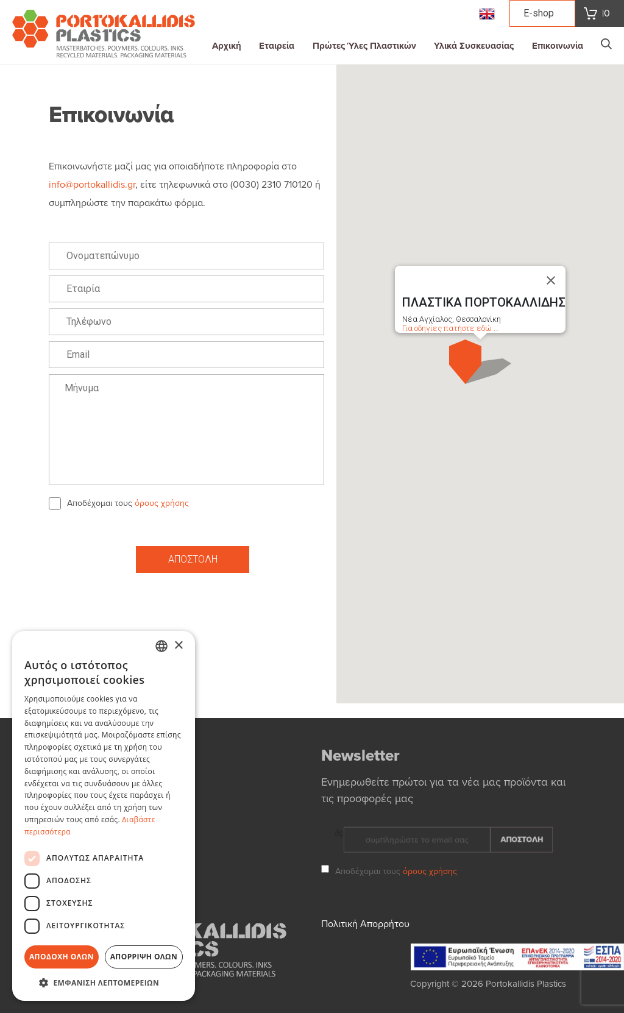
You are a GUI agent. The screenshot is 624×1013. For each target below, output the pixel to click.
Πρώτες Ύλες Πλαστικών (364, 45)
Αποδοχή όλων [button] (61, 956)
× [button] (178, 645)
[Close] (551, 280)
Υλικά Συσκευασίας (474, 45)
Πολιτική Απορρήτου (365, 929)
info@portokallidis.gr (92, 185)
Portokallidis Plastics (526, 983)
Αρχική (226, 45)
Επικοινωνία (557, 45)
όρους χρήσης (162, 503)
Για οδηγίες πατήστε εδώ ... (450, 328)
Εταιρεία (276, 45)
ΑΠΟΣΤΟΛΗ (193, 559)
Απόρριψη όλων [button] (143, 956)
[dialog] (103, 816)
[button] (480, 361)
